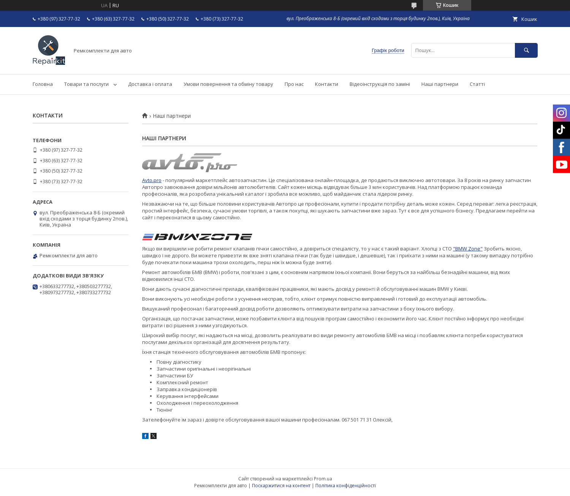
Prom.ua (323, 478)
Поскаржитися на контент (281, 485)
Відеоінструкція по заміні (380, 84)
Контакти (326, 84)
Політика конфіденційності (345, 485)
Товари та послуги (86, 84)
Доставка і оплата (150, 84)
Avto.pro (152, 180)
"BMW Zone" (468, 248)
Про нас (294, 84)
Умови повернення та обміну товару (228, 84)
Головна (43, 84)
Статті (477, 84)
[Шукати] (526, 50)
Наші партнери (439, 84)
